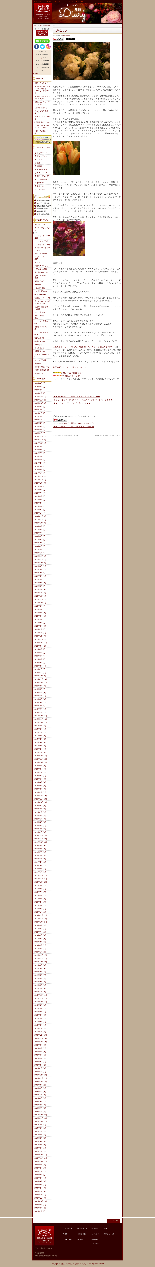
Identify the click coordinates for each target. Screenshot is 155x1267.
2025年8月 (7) (40, 410)
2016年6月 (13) (40, 776)
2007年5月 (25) (40, 1138)
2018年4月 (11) (40, 702)
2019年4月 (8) (40, 662)
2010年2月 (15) (40, 1028)
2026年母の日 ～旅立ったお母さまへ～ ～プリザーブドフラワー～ (43, 90)
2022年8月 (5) (40, 529)
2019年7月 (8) (40, 653)
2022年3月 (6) (40, 546)
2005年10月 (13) (41, 1201)
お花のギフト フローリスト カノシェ (70, 367)
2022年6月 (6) (40, 536)
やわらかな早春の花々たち (41, 112)
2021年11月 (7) (40, 559)
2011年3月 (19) (40, 985)
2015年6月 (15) (40, 815)
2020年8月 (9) (40, 609)
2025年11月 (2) (40, 400)
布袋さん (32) (40, 341)
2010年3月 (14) (40, 1025)
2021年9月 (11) (40, 566)
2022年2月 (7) (40, 549)
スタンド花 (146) (41, 253)
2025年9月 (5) (40, 407)
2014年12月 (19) (41, 835)
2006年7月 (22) (40, 1171)
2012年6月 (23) (40, 935)
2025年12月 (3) (40, 396)
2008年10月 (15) (41, 1081)
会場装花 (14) (40, 351)
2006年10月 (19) (41, 1161)
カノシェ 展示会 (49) (41, 322)
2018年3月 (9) (40, 706)
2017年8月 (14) (40, 729)
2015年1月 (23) (40, 832)
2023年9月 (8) (40, 486)
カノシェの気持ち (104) (41, 333)
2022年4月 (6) (40, 543)
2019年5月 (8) (40, 659)
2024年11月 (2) (40, 440)
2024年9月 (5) (40, 446)
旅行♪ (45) (38, 344)
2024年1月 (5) (40, 473)
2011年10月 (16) (41, 962)
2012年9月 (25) (40, 925)
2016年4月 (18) (40, 782)
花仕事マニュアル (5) (41, 328)
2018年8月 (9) (40, 689)
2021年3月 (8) (40, 586)
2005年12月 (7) (40, 1195)
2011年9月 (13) (40, 965)
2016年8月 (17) (40, 769)
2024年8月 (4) (40, 450)
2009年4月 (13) (40, 1062)
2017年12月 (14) (41, 716)
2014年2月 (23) (40, 869)
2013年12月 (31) (41, 875)
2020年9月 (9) (40, 606)
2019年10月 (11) (41, 643)
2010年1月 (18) (40, 1032)
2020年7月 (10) (40, 613)
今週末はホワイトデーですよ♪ (42, 103)
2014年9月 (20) (40, 845)
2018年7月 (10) (40, 692)
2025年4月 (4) (40, 423)
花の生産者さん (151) (40, 317)
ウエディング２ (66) (42, 245)
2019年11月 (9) (40, 639)
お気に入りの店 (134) (40, 277)
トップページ (42, 153)
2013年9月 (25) (40, 885)
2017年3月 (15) (40, 746)
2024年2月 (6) (40, 470)
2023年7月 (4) (40, 493)
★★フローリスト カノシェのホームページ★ (73, 427)
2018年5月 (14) (40, 699)
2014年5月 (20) (40, 859)
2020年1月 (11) (40, 633)
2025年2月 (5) (40, 430)
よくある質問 (40, 189)
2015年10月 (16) (41, 802)
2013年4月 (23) (40, 902)
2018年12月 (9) (40, 676)
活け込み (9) (39, 338)
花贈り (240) (39, 281)
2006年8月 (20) (40, 1168)
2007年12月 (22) (41, 1115)
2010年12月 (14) (41, 995)
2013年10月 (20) (41, 882)
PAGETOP (114, 1221)
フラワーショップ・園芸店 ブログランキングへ (74, 423)
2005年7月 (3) (40, 1211)
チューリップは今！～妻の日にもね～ (108, 435)
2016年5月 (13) (40, 779)
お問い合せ (41, 186)
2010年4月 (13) (40, 1022)
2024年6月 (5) (40, 456)
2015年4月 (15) (40, 822)
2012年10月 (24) (41, 922)
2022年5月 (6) (40, 540)
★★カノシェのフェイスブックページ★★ (71, 403)
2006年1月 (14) (40, 1191)
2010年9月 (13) (40, 1005)
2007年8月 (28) (40, 1128)
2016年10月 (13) (41, 762)
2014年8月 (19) (40, 849)
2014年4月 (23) (40, 862)
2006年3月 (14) (40, 1185)
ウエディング (42, 173)
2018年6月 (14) (40, 696)
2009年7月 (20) (40, 1052)
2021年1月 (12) (40, 593)
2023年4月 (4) (40, 503)
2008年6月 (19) (40, 1095)
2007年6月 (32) (40, 1135)
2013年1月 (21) (40, 912)
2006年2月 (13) (40, 1188)
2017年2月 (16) (40, 749)
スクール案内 (42, 179)
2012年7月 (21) (40, 932)
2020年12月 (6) (40, 596)
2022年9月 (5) (40, 526)
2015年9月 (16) (40, 806)
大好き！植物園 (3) (42, 370)
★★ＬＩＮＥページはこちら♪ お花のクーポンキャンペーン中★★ (82, 400)
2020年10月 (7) (40, 603)
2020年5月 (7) (40, 619)
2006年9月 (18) (40, 1165)
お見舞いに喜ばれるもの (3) (42, 308)
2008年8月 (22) (40, 1088)
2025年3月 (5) (40, 426)
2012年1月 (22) (40, 952)
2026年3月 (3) (40, 387)
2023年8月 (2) (40, 490)
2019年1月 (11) (40, 673)
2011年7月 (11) (40, 972)
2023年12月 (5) (40, 476)
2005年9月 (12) (40, 1205)
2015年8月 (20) (40, 809)
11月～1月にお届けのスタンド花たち (42, 127)
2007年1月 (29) (40, 1151)
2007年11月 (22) (41, 1118)
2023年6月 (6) (40, 496)
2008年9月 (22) (40, 1085)
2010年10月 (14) (41, 1002)
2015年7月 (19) (40, 812)
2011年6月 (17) (40, 975)
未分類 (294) (39, 373)
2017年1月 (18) (40, 752)
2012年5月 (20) (40, 939)
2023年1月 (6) (40, 513)
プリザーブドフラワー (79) (42, 249)
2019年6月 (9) (40, 656)
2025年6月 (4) (40, 416)
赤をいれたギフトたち (42, 118)
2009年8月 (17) (40, 1048)
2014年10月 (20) (41, 842)
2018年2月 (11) (40, 709)
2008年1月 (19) (40, 1111)
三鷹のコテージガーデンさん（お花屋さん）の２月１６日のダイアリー (84, 347)
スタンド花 (41, 159)
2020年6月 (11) (40, 616)
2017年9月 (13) (40, 726)
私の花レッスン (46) (42, 298)
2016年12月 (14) (41, 756)
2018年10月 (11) (41, 682)
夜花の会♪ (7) (40, 348)
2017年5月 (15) (40, 739)
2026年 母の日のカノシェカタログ (42, 98)
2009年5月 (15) (40, 1058)
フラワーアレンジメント (42, 229)
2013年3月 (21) (40, 905)
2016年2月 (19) (40, 789)
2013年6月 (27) (40, 895)
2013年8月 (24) (40, 889)
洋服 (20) (38, 284)
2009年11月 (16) (41, 1038)
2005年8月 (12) (40, 1208)
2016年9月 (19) (40, 766)
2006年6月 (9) (40, 1175)
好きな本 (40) (40, 312)
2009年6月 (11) (40, 1055)
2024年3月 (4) (40, 466)
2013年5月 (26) (40, 899)
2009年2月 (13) (40, 1068)
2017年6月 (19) (40, 736)
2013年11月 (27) (41, 879)
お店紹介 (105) (40, 288)
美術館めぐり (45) (41, 266)
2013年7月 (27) (40, 892)
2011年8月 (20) (40, 968)
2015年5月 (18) (40, 819)
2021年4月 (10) (40, 583)
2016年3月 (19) (40, 786)
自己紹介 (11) (40, 225)
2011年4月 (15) (40, 982)
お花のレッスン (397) (40, 258)
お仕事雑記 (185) (41, 291)
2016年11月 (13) (41, 759)
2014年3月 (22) (40, 865)
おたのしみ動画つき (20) (42, 356)
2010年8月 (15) (40, 1008)
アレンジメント (43, 156)
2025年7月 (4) (40, 413)
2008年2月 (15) (40, 1108)
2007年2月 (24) (40, 1148)
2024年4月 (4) (40, 463)
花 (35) (37, 262)
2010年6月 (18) (40, 1015)
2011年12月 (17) (41, 955)
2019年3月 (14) (40, 666)
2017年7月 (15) (40, 732)
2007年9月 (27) (40, 1125)
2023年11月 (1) (40, 480)
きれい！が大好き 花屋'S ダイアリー (74, 1264)
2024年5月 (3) (40, 460)
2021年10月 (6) (40, 563)
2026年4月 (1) (40, 383)
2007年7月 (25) (40, 1131)
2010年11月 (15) (41, 998)
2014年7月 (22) (40, 852)
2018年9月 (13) (40, 686)
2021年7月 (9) (40, 573)
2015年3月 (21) (40, 825)
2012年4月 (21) (40, 942)
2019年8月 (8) (40, 649)
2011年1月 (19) (40, 992)
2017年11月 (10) (41, 719)
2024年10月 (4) (40, 443)
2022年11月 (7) (40, 520)
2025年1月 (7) (40, 433)
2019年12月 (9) (40, 636)
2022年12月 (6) (40, 516)
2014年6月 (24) (40, 855)
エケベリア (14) (40, 360)
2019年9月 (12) (40, 646)
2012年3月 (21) (40, 945)
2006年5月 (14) (40, 1178)
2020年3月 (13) (40, 626)
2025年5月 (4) (40, 420)
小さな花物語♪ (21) (42, 367)
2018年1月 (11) (40, 712)
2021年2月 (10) (40, 589)
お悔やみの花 (42, 169)
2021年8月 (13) (40, 569)
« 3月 (35, 73)
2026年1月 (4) (40, 393)
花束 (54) (38, 363)
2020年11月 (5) (40, 599)
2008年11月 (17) (41, 1078)
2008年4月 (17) (40, 1101)
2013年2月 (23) (40, 909)
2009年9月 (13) (40, 1045)
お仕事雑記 (66, 35)
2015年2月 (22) (40, 829)
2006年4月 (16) (40, 1181)
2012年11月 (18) (41, 919)
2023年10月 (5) (40, 483)
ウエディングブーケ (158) (42, 237)
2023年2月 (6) (40, 510)
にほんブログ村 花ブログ (72, 373)
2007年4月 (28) (40, 1141)
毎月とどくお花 (43, 176)
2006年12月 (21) (41, 1155)
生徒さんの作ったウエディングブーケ (66, 435)
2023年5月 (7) (40, 500)
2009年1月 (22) (40, 1072)
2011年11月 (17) (41, 959)
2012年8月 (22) (40, 929)
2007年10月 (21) (41, 1121)
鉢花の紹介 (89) (40, 295)
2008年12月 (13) (41, 1075)
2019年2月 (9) (40, 669)
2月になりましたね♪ (42, 122)
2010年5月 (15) (40, 1018)
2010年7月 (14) (40, 1012)
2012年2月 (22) (40, 948)
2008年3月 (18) (40, 1105)
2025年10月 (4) (40, 403)
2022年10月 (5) (40, 523)
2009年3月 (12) (40, 1065)
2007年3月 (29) (40, 1145)
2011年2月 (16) (40, 988)
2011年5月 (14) (40, 978)
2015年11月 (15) (41, 799)
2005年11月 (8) (40, 1198)
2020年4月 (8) (40, 623)
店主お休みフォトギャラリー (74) (42, 302)
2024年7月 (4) (40, 453)
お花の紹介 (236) (41, 269)
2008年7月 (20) (40, 1092)
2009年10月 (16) (41, 1042)
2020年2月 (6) (40, 629)
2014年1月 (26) (40, 872)
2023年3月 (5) (40, 506)
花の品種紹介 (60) (41, 272)
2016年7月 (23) (40, 772)
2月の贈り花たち (41, 108)
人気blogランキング (71, 376)
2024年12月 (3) (40, 436)
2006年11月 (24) (41, 1158)
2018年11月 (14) (41, 679)
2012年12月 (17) (41, 915)
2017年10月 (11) (41, 722)
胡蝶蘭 (39, 166)
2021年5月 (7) (40, 579)
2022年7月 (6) (40, 533)
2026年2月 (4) (40, 390)
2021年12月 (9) (40, 556)
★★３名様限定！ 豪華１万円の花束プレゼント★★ (76, 397)
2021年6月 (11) (40, 576)
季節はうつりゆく (41, 83)
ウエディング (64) (41, 241)
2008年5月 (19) (40, 1098)
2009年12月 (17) (41, 1035)
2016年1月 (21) (40, 792)
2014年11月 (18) (41, 839)
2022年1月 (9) (40, 553)
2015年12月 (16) (41, 796)
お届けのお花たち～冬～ (42, 132)
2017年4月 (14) (40, 742)
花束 (38, 163)
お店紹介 (40, 183)
